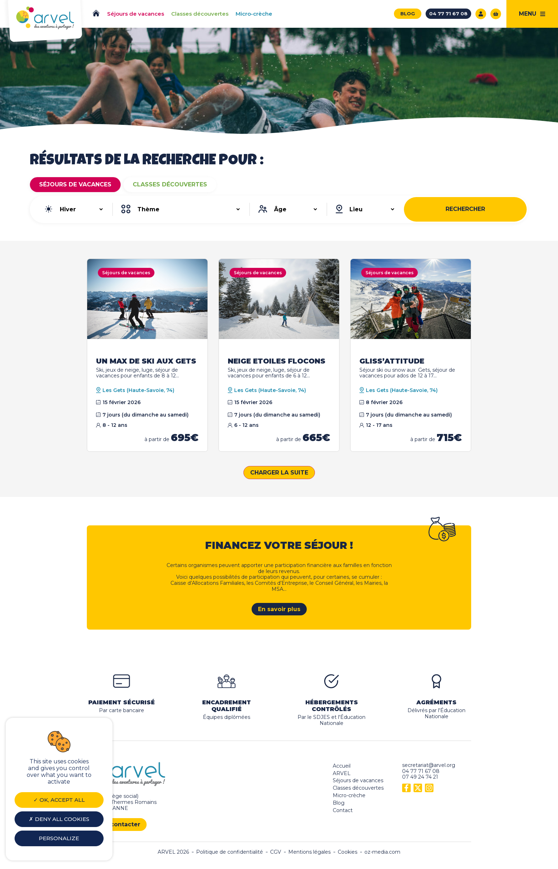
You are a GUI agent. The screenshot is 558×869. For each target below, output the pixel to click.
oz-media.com (382, 852)
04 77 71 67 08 (420, 771)
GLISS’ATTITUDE (391, 361)
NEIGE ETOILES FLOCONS (276, 361)
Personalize (59, 838)
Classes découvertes (170, 184)
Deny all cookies (59, 819)
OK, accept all (59, 799)
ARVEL (342, 773)
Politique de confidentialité (229, 852)
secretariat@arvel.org (428, 765)
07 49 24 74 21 (420, 777)
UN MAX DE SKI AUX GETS (146, 361)
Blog (338, 803)
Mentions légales (309, 852)
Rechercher (465, 209)
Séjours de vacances (75, 184)
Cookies (347, 852)
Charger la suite (279, 472)
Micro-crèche (349, 795)
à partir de (171, 439)
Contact (343, 810)
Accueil (342, 766)
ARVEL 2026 (173, 852)
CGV (275, 852)
